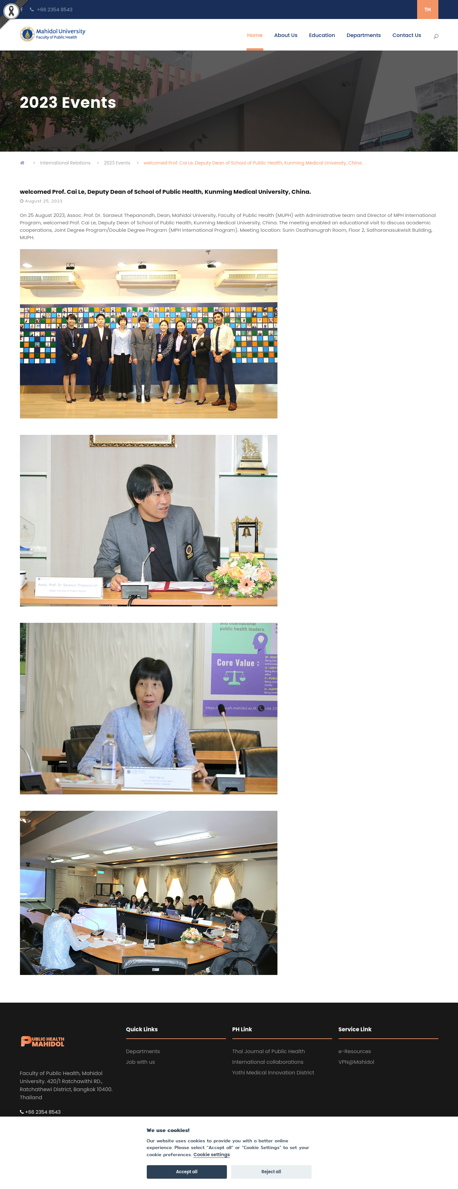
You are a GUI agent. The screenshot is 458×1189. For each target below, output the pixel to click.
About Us (285, 35)
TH (428, 9)
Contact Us (406, 35)
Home (255, 35)
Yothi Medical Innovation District (273, 1072)
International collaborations (268, 1062)
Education (322, 35)
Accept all (187, 1172)
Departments (364, 35)
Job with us (140, 1062)
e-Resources (355, 1051)
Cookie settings (211, 1155)
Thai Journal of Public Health (268, 1051)
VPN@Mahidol (356, 1062)
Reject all (271, 1172)
